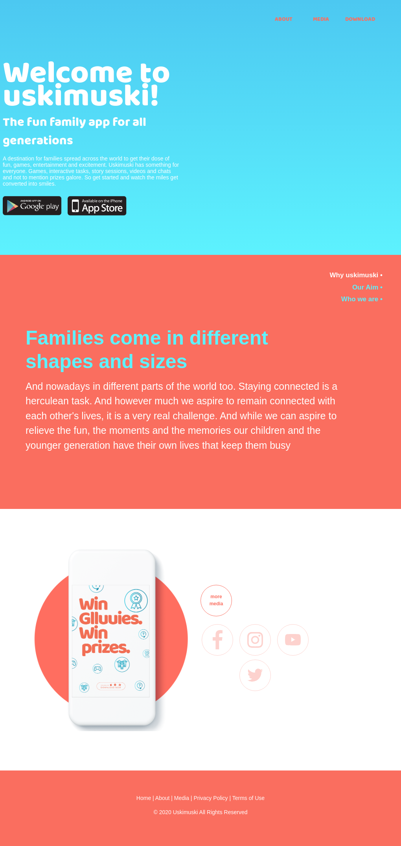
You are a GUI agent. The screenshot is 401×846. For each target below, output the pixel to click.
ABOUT (283, 19)
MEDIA (321, 19)
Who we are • (362, 299)
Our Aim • (367, 287)
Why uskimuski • (356, 275)
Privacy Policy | (212, 798)
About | (164, 798)
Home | (145, 798)
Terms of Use (248, 798)
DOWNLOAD (359, 19)
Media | (184, 798)
